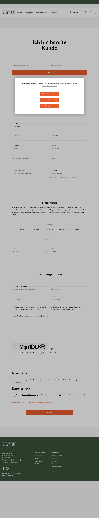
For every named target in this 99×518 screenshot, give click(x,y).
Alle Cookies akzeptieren (49, 94)
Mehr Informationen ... (49, 86)
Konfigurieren (49, 106)
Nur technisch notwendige (49, 100)
